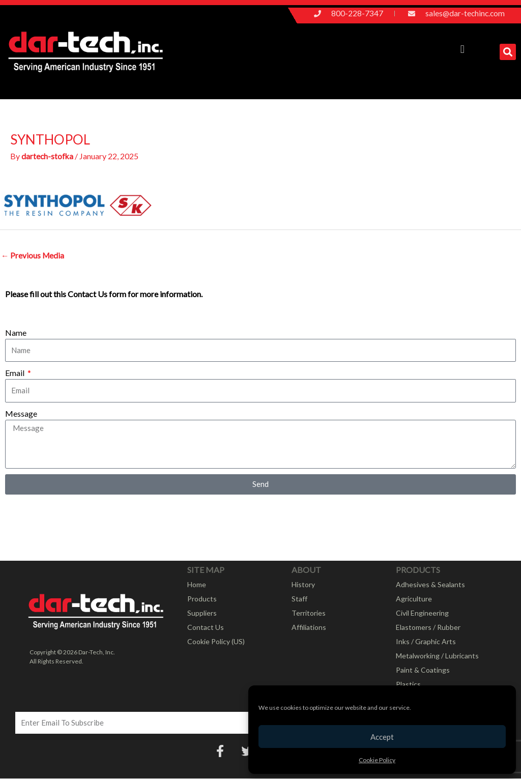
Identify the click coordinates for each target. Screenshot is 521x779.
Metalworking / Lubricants (437, 656)
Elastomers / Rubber (428, 627)
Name (15, 333)
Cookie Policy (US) (216, 642)
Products (202, 599)
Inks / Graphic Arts (426, 642)
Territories (309, 613)
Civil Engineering (422, 613)
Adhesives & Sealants (430, 585)
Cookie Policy (377, 760)
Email (15, 373)
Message (21, 414)
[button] (462, 49)
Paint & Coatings (423, 670)
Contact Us (205, 627)
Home (196, 585)
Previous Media (33, 256)
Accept (382, 736)
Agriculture (414, 599)
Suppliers (202, 613)
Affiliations (309, 627)
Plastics (408, 684)
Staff (299, 599)
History (303, 585)
